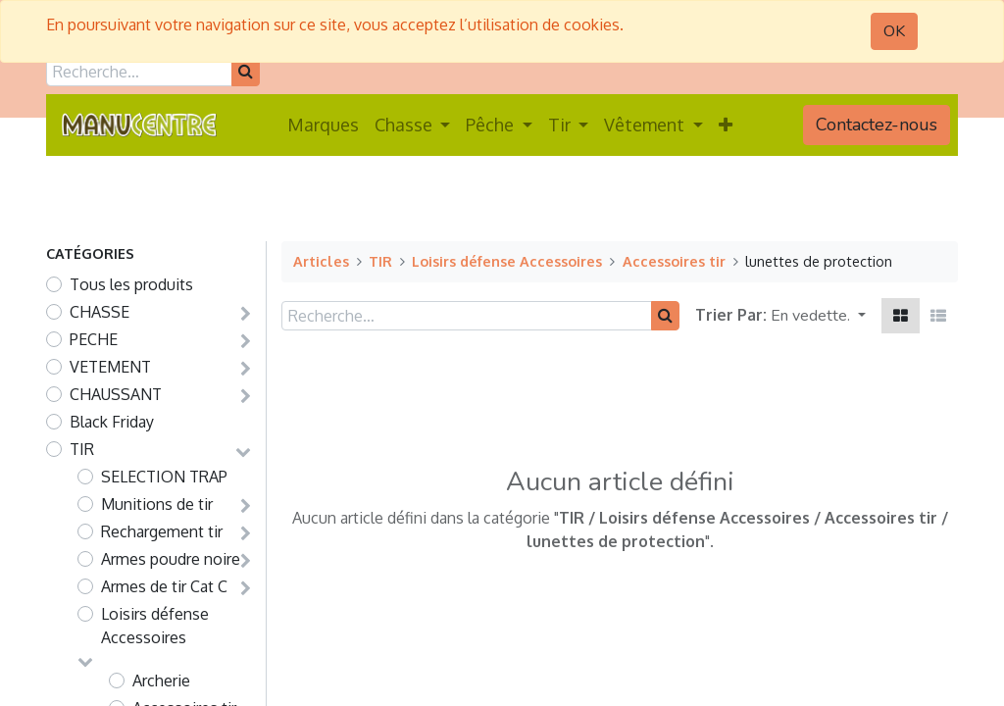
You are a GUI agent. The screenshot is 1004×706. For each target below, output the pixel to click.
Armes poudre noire (170, 559)
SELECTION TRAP (164, 476)
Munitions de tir (157, 504)
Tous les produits (131, 284)
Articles (321, 261)
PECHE (94, 339)
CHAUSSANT (116, 394)
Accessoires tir (674, 261)
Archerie (161, 680)
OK (894, 31)
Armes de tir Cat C (164, 586)
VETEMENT (110, 367)
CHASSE (99, 312)
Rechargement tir (162, 531)
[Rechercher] (245, 71)
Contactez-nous (876, 124)
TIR (82, 449)
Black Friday (112, 421)
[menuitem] (323, 125)
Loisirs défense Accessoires (155, 625)
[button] (725, 125)
